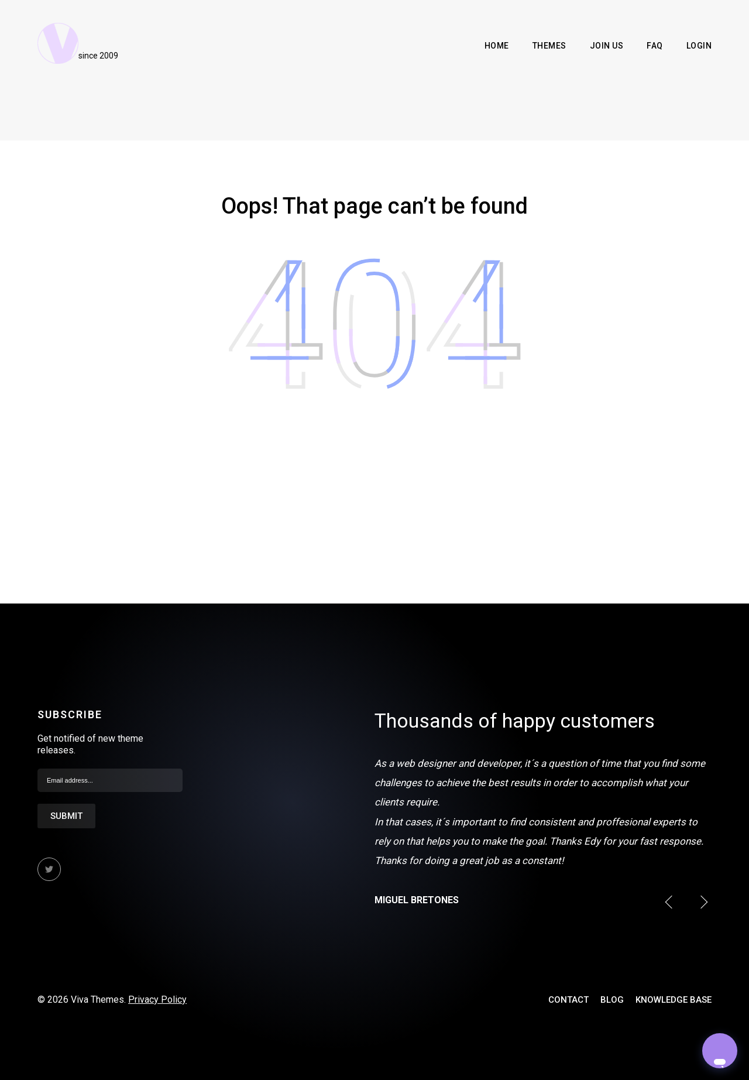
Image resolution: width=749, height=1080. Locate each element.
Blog (612, 1000)
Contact (568, 1000)
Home (497, 45)
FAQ (655, 45)
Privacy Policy (157, 999)
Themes (549, 45)
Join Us (607, 45)
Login (699, 45)
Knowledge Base (673, 1000)
